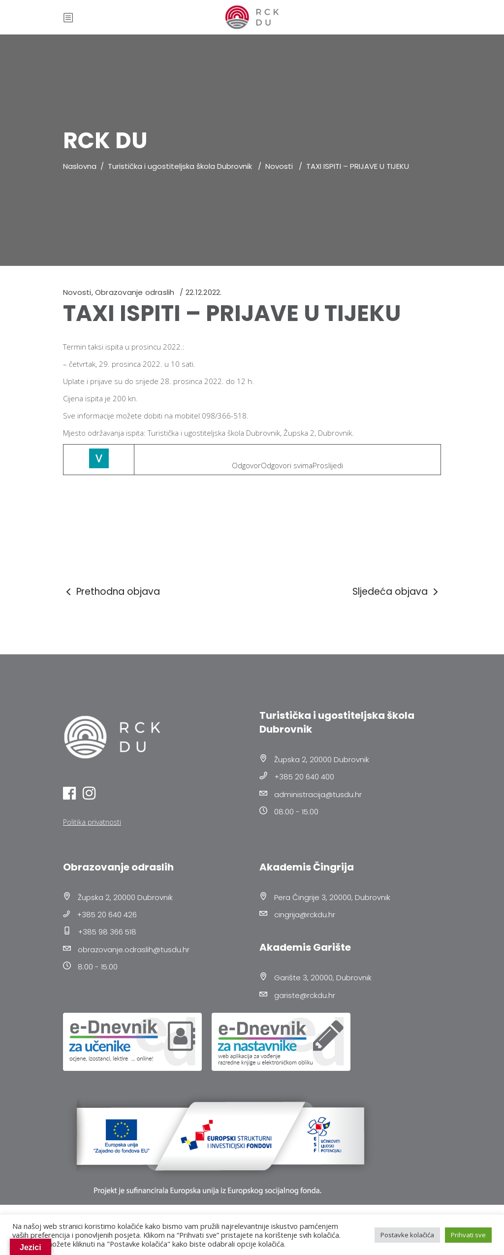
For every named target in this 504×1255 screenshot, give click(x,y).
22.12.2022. (203, 292)
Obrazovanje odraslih (135, 292)
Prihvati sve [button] (468, 1234)
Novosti (279, 166)
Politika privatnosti (92, 822)
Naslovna (79, 166)
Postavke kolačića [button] (407, 1234)
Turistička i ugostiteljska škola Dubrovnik (180, 166)
